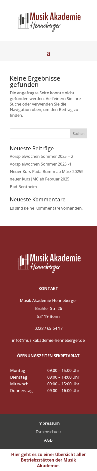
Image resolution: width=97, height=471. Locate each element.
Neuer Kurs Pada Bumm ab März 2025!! (46, 171)
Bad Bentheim (23, 186)
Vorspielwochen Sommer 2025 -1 (41, 164)
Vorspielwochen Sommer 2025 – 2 (41, 156)
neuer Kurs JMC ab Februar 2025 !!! (42, 179)
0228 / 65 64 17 (48, 328)
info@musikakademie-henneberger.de (48, 340)
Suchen (78, 133)
